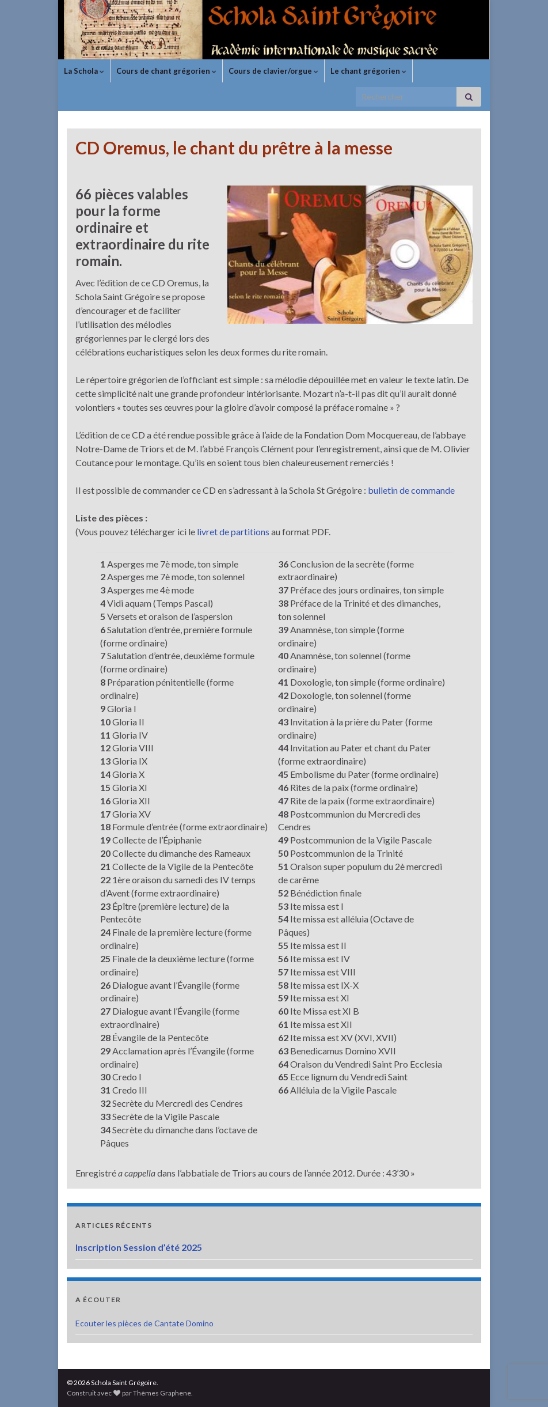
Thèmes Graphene (162, 1393)
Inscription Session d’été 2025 (138, 1247)
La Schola (84, 70)
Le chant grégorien (368, 70)
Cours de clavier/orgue (273, 70)
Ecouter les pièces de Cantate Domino (144, 1323)
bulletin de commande (411, 490)
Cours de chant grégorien (166, 70)
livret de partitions (233, 531)
